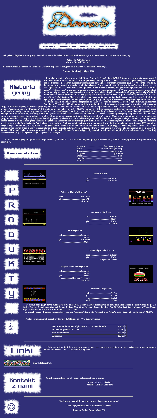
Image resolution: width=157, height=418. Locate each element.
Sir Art (98, 382)
